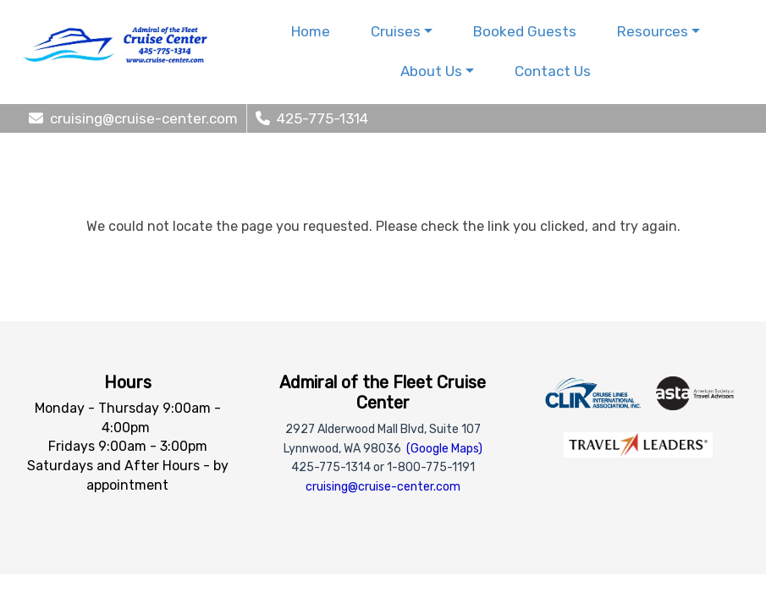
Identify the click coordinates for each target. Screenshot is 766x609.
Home (310, 31)
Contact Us (553, 71)
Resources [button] (652, 31)
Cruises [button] (396, 31)
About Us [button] (431, 71)
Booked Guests (524, 31)
